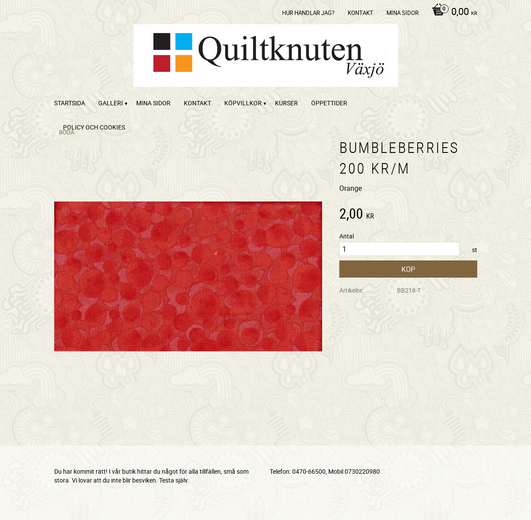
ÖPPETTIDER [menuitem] (329, 103)
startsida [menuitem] (69, 103)
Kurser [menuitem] (286, 103)
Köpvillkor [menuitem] (243, 103)
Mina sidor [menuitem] (402, 13)
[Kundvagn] (452, 12)
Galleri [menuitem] (110, 103)
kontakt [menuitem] (360, 13)
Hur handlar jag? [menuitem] (308, 13)
